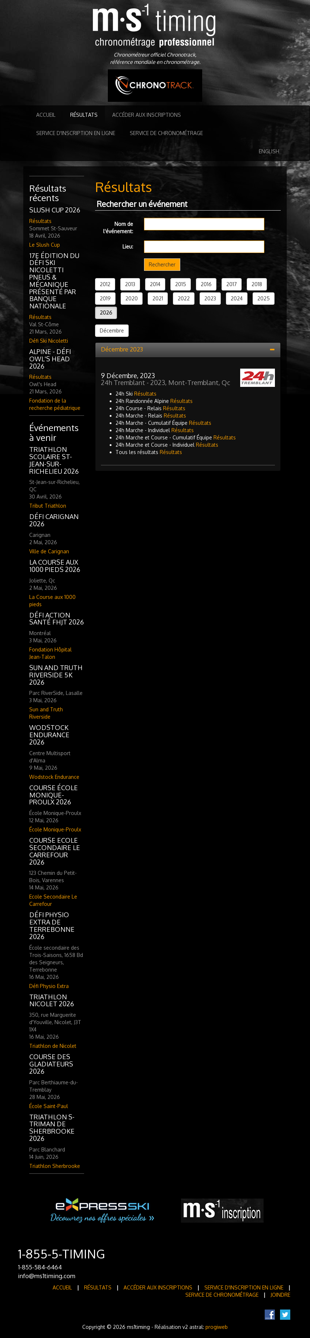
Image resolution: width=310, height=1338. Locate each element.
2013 (130, 284)
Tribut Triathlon (47, 506)
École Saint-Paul (48, 1106)
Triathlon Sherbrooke (54, 1166)
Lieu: (127, 246)
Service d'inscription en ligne (75, 133)
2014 (155, 284)
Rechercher (162, 264)
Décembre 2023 (122, 349)
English (269, 151)
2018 (257, 284)
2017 (231, 284)
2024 (237, 298)
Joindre (280, 1295)
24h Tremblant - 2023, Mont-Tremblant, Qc (165, 382)
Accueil (46, 115)
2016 (206, 284)
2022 (184, 298)
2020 (131, 298)
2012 (105, 284)
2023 (210, 298)
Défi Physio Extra (49, 986)
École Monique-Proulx (55, 829)
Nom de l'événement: (118, 227)
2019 (105, 298)
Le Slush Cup (44, 245)
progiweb (216, 1327)
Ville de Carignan (49, 551)
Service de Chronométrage (166, 133)
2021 (157, 298)
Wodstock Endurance (54, 777)
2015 (180, 284)
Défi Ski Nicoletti (48, 341)
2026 (106, 312)
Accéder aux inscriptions (146, 115)
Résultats (84, 115)
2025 (263, 298)
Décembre (112, 330)
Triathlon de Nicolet (52, 1046)
